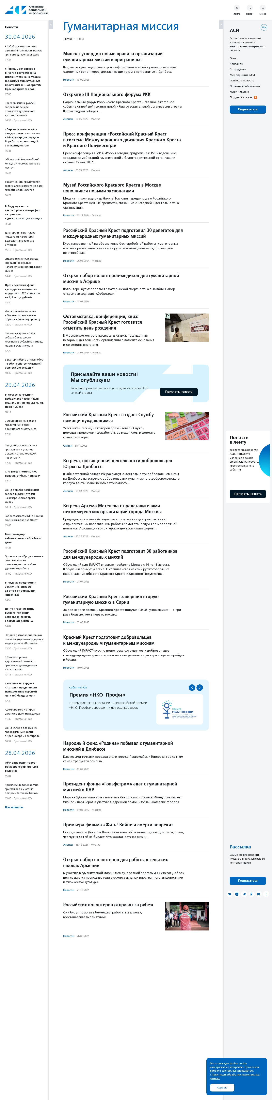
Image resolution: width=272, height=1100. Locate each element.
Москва (95, 119)
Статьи (67, 445)
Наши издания (239, 91)
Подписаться (248, 109)
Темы (67, 38)
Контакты (236, 63)
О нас (233, 58)
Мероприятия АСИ (242, 75)
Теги (80, 38)
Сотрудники (238, 69)
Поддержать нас (241, 97)
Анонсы (68, 119)
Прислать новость (178, 392)
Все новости (14, 807)
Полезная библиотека (245, 86)
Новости (68, 79)
